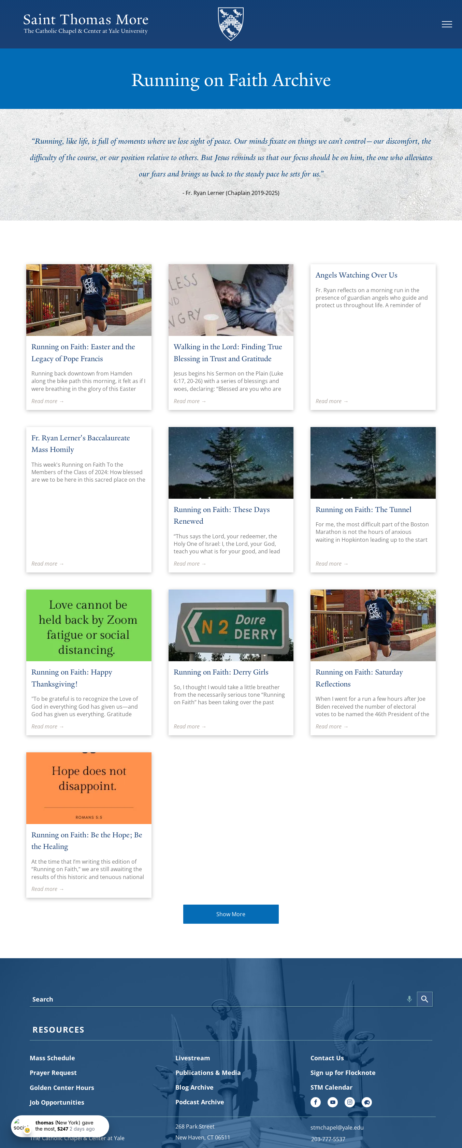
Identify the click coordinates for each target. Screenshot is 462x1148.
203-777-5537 (328, 1139)
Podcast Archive (199, 1102)
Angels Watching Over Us (357, 275)
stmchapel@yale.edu (337, 1127)
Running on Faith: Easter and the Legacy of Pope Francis (83, 352)
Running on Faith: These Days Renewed (222, 515)
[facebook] (316, 1103)
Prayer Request (53, 1072)
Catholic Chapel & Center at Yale (83, 1138)
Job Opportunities (57, 1102)
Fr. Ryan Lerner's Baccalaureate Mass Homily (80, 443)
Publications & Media (208, 1072)
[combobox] (223, 999)
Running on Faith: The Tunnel (364, 509)
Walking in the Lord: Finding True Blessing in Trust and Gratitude (228, 352)
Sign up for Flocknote (343, 1072)
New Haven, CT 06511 (202, 1137)
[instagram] (350, 1103)
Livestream (192, 1058)
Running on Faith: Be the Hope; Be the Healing (86, 840)
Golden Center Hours (62, 1087)
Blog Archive (194, 1087)
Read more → (47, 401)
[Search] (425, 999)
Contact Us (327, 1058)
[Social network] (367, 1103)
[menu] (447, 24)
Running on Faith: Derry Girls (221, 672)
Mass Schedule (52, 1058)
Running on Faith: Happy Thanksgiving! (71, 678)
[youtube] (333, 1103)
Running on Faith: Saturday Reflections (359, 678)
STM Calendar (331, 1087)
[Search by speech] (409, 999)
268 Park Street (195, 1126)
